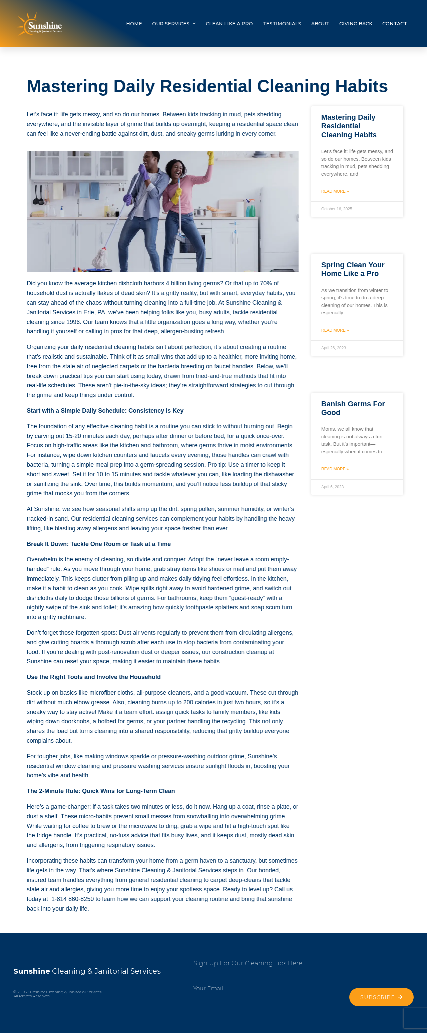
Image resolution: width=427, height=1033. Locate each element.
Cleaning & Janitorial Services (86, 971)
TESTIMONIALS (282, 24)
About (320, 24)
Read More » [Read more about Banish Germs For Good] (335, 469)
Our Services (174, 24)
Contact (394, 24)
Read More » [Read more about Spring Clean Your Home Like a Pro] (335, 330)
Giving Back (355, 24)
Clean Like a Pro (229, 24)
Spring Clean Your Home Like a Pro (353, 269)
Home (134, 24)
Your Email (208, 988)
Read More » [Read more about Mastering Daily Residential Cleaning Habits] (335, 191)
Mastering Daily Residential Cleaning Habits (349, 126)
